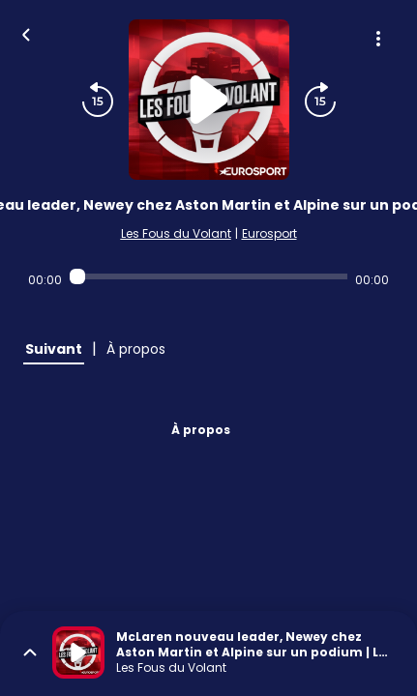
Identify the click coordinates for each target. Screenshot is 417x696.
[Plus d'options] (378, 38)
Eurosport (269, 233)
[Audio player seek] (208, 276)
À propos (200, 429)
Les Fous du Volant (176, 233)
